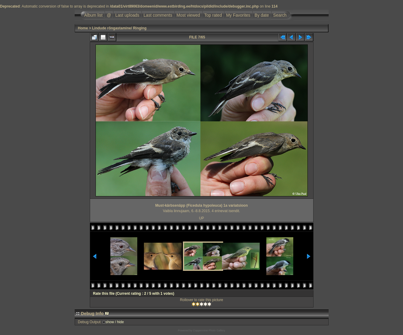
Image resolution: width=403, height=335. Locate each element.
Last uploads (127, 15)
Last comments (158, 15)
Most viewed (188, 15)
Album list (93, 15)
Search (280, 15)
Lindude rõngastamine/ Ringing (119, 28)
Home (83, 28)
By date (262, 15)
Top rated (213, 15)
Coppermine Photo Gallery (209, 330)
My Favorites (238, 15)
